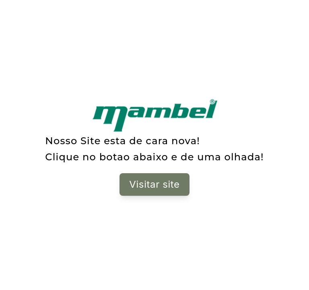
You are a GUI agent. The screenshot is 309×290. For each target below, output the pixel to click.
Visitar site (154, 184)
